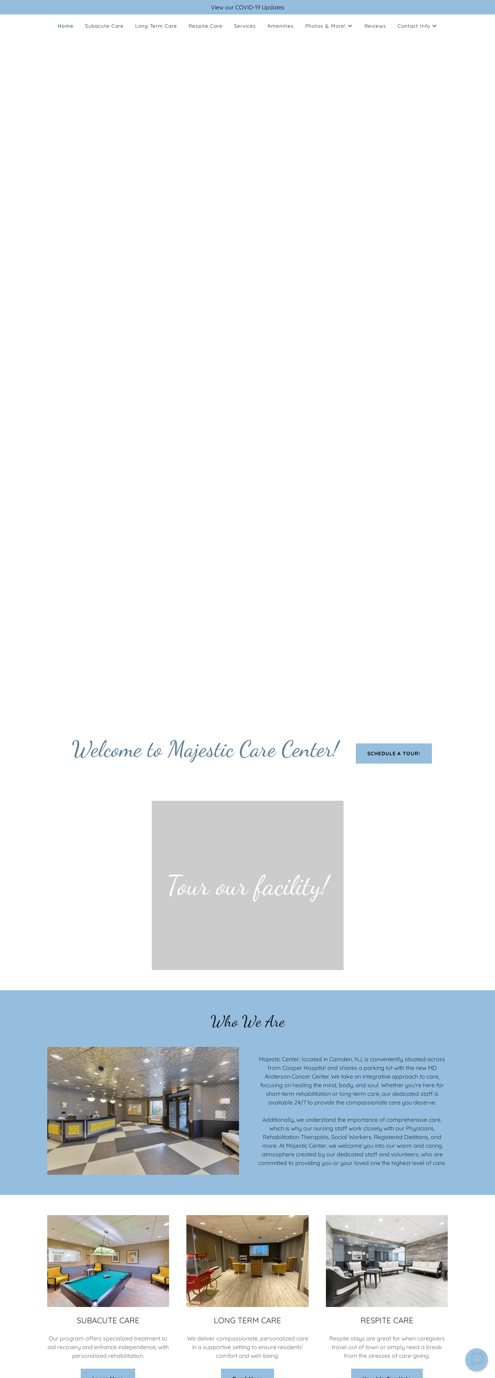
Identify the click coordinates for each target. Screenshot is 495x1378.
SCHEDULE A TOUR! (394, 753)
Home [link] (66, 26)
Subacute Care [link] (104, 26)
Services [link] (245, 26)
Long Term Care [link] (156, 26)
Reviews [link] (375, 26)
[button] (329, 26)
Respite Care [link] (205, 26)
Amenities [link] (281, 26)
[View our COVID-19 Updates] (247, 7)
